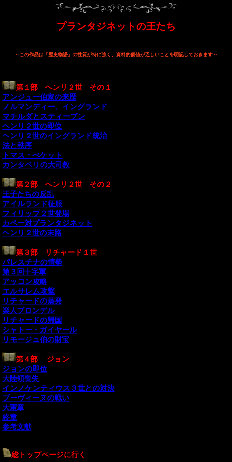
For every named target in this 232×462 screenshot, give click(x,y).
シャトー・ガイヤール (39, 330)
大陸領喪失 (20, 378)
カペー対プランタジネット (47, 223)
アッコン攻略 (24, 281)
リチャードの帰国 (32, 320)
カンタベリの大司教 (35, 165)
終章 (9, 417)
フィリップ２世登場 (35, 213)
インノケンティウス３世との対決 (58, 388)
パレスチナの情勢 (32, 262)
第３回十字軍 (24, 272)
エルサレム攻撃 (28, 291)
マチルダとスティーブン (43, 116)
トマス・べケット (32, 155)
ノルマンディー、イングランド (55, 107)
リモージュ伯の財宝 (35, 339)
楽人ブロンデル (28, 310)
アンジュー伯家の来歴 (39, 97)
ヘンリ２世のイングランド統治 (54, 136)
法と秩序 (17, 145)
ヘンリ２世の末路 (32, 233)
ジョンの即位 (24, 369)
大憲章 (13, 408)
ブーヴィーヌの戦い (35, 398)
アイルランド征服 (32, 204)
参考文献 (16, 427)
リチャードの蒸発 (32, 301)
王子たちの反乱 (28, 194)
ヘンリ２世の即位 (32, 126)
